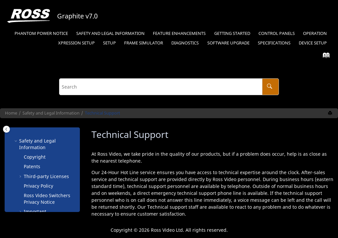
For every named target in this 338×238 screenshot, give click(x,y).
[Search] (270, 86)
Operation (315, 33)
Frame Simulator (143, 43)
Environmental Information (40, 160)
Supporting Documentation (41, 195)
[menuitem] (41, 34)
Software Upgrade (228, 43)
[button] (21, 157)
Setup (76, 43)
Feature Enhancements (179, 33)
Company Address (44, 173)
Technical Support (102, 113)
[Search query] (169, 86)
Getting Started (232, 33)
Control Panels (276, 33)
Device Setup (313, 43)
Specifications (274, 43)
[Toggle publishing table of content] (6, 129)
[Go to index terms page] (324, 57)
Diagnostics (185, 43)
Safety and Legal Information (110, 33)
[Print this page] (330, 113)
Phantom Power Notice (41, 33)
